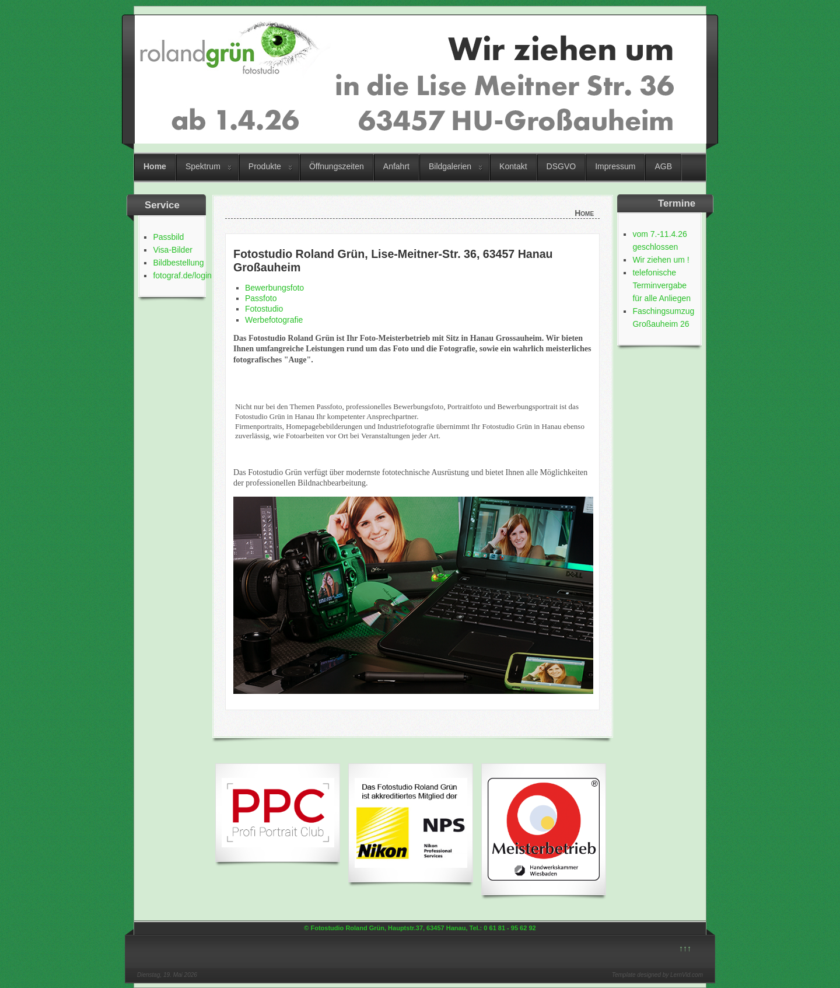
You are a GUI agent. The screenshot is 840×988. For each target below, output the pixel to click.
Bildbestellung (178, 262)
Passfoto (260, 298)
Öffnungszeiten (336, 166)
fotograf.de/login (182, 275)
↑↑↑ (685, 948)
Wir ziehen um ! (660, 259)
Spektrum (203, 166)
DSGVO (561, 166)
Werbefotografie (274, 319)
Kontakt (513, 166)
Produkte (265, 166)
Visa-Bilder (172, 249)
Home (155, 166)
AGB (663, 166)
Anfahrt (396, 166)
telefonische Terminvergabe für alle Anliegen (661, 285)
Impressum (615, 166)
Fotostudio (264, 308)
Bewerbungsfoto (274, 287)
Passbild (168, 237)
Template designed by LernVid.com (657, 975)
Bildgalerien (450, 166)
